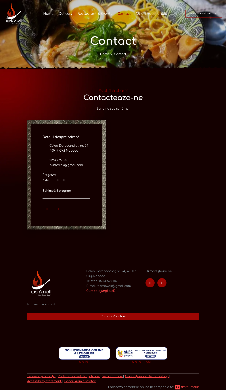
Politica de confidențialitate (79, 376)
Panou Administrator (80, 381)
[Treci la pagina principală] (14, 14)
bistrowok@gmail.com (66, 165)
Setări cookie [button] (112, 376)
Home (48, 14)
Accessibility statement (44, 381)
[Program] (64, 180)
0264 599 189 (58, 160)
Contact (124, 14)
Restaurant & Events (95, 14)
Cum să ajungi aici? (100, 291)
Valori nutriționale (151, 14)
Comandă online (203, 13)
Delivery (65, 14)
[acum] (58, 180)
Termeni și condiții (41, 376)
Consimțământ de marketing (147, 376)
